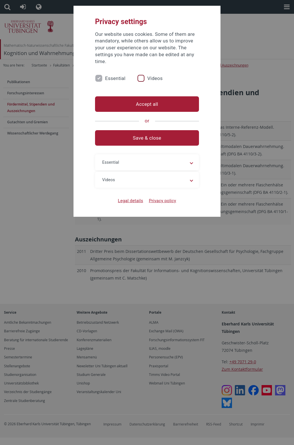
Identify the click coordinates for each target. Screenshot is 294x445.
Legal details (130, 200)
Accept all (147, 104)
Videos (155, 78)
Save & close (147, 138)
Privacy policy (162, 200)
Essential (115, 78)
